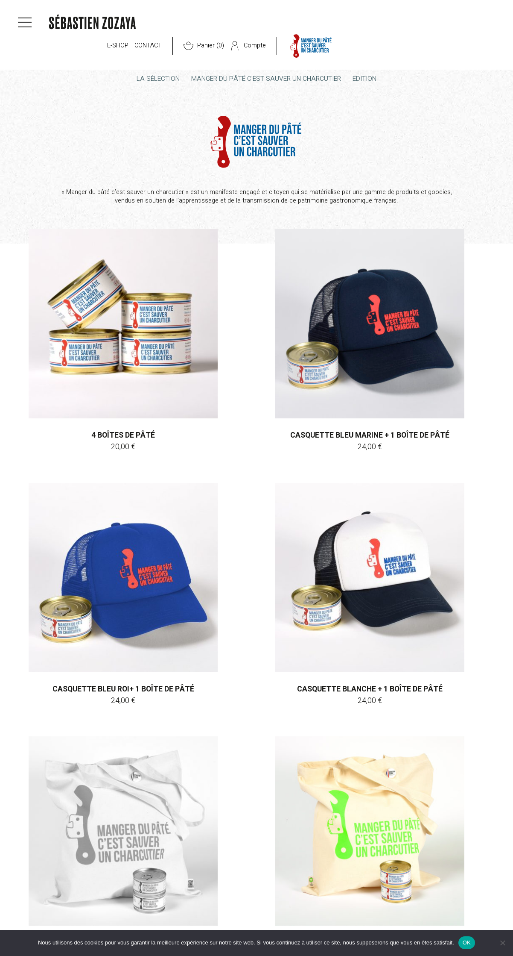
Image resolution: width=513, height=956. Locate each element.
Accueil (29, 61)
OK (467, 942)
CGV (28, 918)
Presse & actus (203, 918)
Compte (407, 25)
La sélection (148, 80)
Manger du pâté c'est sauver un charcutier (267, 80)
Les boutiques (121, 927)
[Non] (502, 942)
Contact (307, 25)
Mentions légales (46, 927)
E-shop (277, 25)
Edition (374, 80)
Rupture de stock (256, 602)
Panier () (363, 25)
